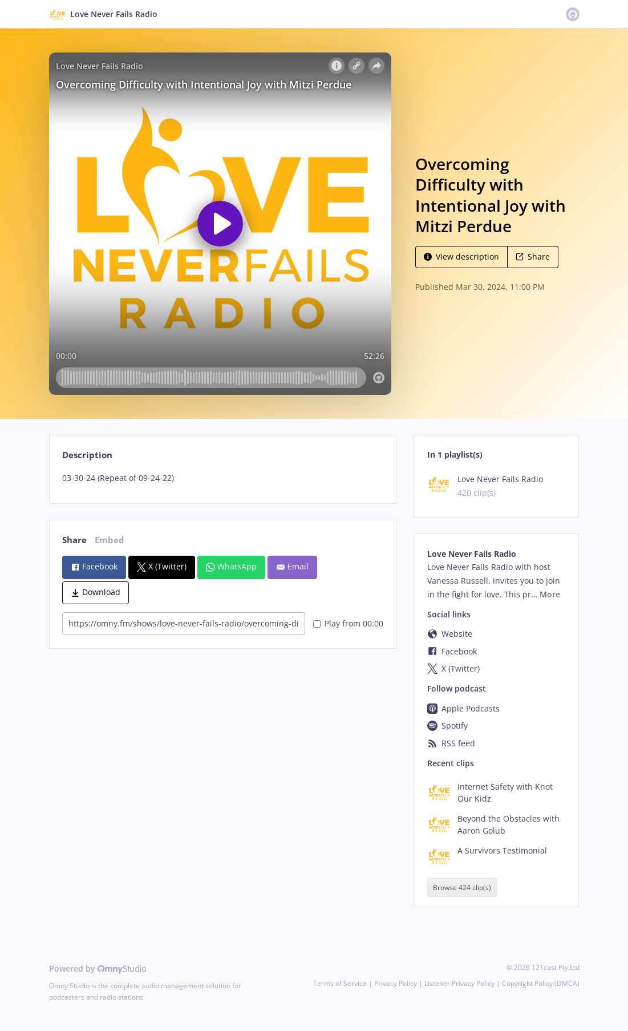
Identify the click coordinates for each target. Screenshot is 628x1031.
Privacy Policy (395, 983)
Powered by (98, 968)
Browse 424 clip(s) (462, 887)
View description (461, 256)
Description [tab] (87, 455)
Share (533, 256)
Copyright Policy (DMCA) (541, 983)
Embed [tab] (109, 540)
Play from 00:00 (348, 623)
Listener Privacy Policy (459, 983)
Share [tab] (74, 540)
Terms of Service (340, 983)
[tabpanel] (222, 478)
